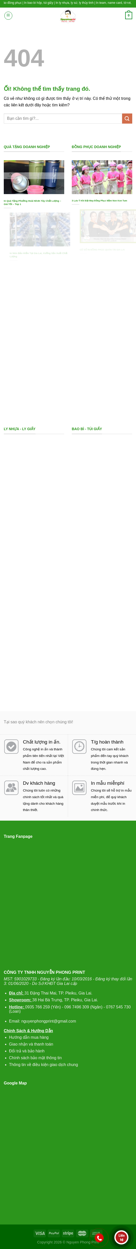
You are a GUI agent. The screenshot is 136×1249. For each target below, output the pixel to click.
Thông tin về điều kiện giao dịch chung (43, 1064)
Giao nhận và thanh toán (31, 1044)
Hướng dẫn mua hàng (29, 1037)
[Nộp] (127, 118)
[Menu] (8, 16)
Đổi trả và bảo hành (27, 1051)
